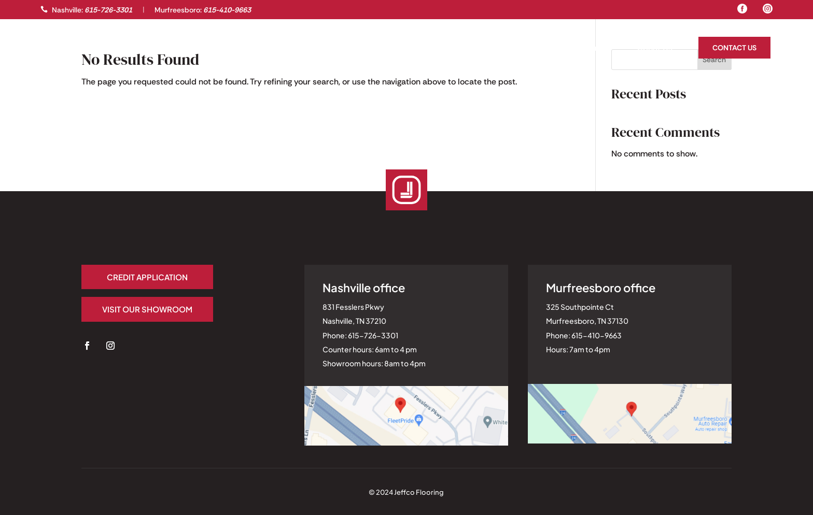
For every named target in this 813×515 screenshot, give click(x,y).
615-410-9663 (227, 10)
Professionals (121, 49)
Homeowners (586, 49)
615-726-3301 (108, 10)
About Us (654, 49)
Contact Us (734, 47)
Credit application (147, 277)
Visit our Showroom (147, 309)
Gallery (56, 49)
